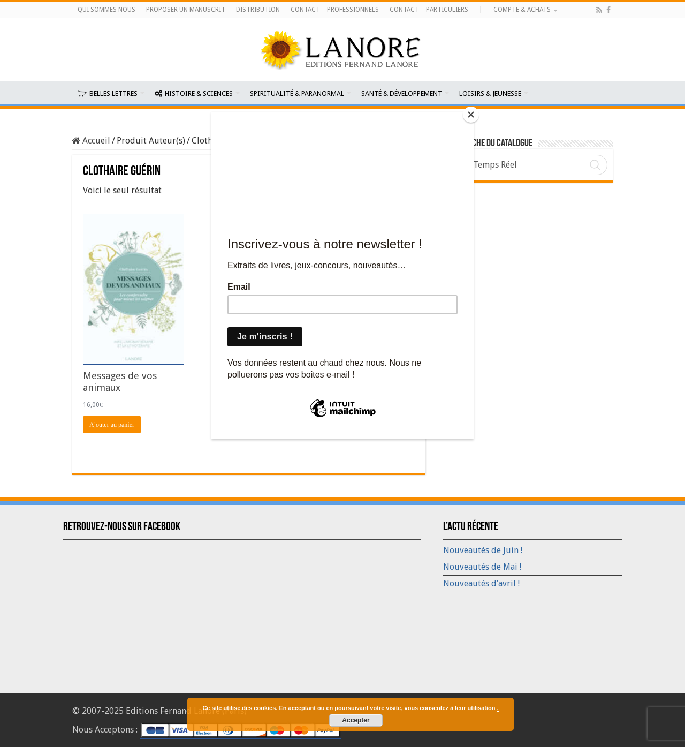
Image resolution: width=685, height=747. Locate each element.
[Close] (471, 115)
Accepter (355, 720)
